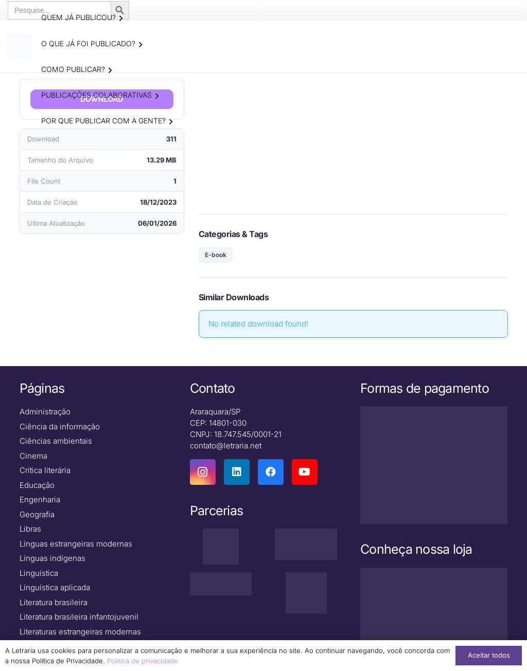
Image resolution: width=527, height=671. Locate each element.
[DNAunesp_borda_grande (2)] (306, 593)
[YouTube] (305, 472)
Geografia (37, 515)
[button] (120, 18)
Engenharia (40, 500)
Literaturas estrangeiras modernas (80, 632)
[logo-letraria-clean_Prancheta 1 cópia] (20, 46)
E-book (215, 255)
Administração (45, 412)
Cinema (33, 456)
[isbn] (306, 544)
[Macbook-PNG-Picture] (433, 612)
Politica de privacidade (142, 661)
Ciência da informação (60, 427)
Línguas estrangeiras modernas (76, 544)
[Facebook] (271, 472)
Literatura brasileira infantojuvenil (79, 617)
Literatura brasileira (53, 603)
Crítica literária (45, 471)
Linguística (39, 573)
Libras (30, 529)
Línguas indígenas (52, 559)
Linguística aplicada (55, 588)
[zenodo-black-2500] (221, 584)
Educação (37, 486)
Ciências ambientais (56, 441)
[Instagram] (203, 472)
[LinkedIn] (237, 472)
